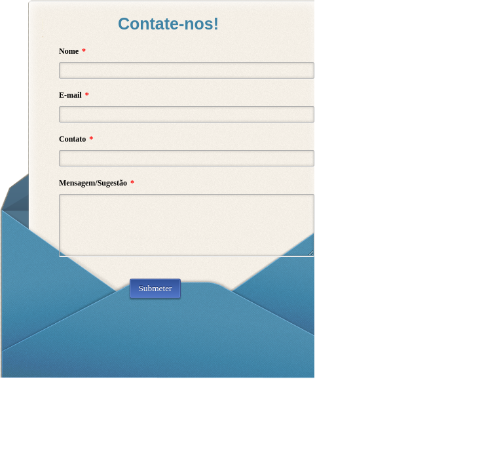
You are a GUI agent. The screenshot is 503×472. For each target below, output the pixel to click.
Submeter (155, 288)
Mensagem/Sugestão (96, 182)
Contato (76, 139)
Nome (72, 51)
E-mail (74, 95)
